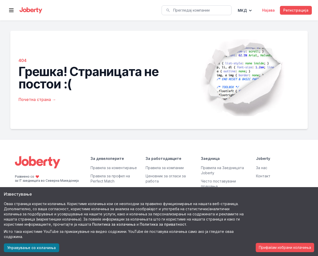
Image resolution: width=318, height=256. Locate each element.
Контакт (263, 176)
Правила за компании (165, 168)
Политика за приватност (163, 224)
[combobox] (196, 10)
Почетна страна (37, 99)
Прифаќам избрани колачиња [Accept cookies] (285, 247)
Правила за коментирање (114, 168)
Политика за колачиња (114, 224)
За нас (261, 168)
